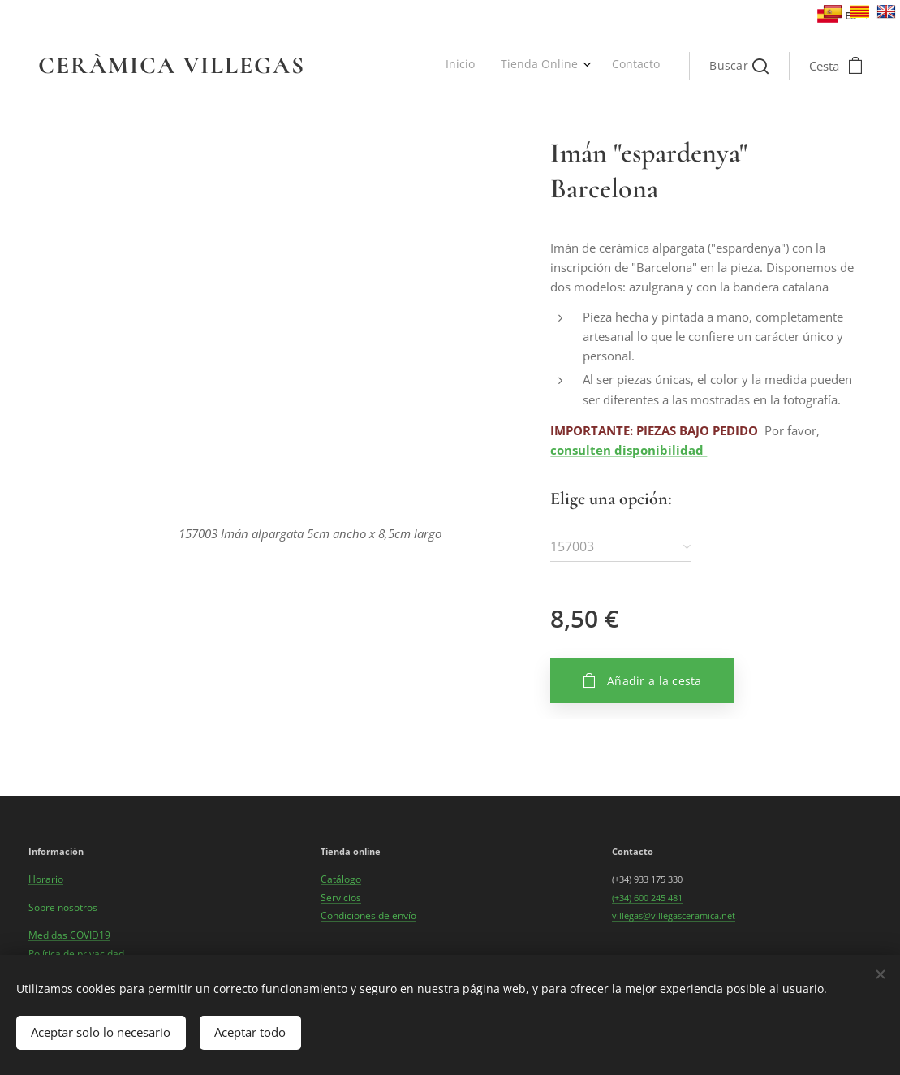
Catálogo (341, 879)
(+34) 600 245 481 (647, 898)
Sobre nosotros (62, 907)
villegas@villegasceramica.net (673, 915)
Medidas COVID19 (69, 935)
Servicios (341, 897)
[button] (739, 65)
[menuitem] (604, 65)
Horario (45, 879)
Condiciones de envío (368, 915)
